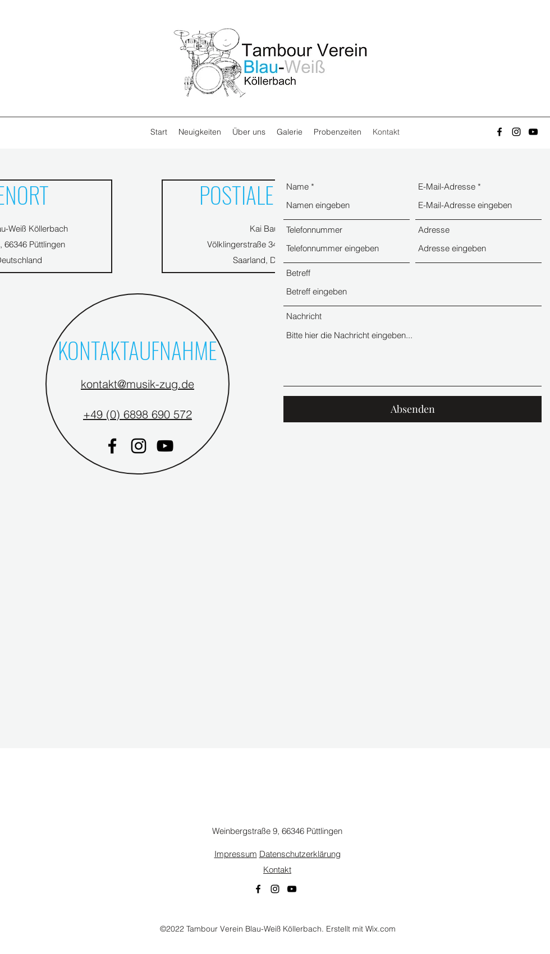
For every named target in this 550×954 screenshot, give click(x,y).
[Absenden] (412, 409)
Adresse (434, 229)
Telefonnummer (314, 229)
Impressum (235, 854)
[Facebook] (499, 131)
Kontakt (277, 869)
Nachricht (304, 316)
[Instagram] (516, 131)
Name (297, 186)
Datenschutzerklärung (300, 854)
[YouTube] (533, 131)
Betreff (298, 273)
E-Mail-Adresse (446, 186)
